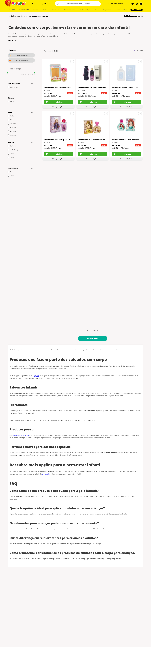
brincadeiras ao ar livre (21, 435)
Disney (12, 157)
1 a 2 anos (13, 116)
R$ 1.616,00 (30, 74)
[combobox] (78, 3)
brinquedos (46, 474)
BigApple (13, 146)
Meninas (12, 101)
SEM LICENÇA (14, 150)
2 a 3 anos (13, 124)
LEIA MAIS (12, 41)
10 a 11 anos (14, 120)
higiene (36, 376)
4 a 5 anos (13, 131)
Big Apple (13, 172)
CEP (45, 4)
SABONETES (14, 87)
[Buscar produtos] (58, 3)
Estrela (12, 154)
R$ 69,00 (23, 74)
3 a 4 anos (13, 127)
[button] (44, 4)
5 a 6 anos (13, 135)
